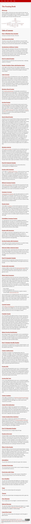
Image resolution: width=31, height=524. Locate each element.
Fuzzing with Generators (8, 230)
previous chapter (7, 76)
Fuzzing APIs (5, 366)
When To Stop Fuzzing (7, 447)
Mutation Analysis (6, 147)
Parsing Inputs (5, 204)
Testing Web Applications (8, 405)
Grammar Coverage (7, 192)
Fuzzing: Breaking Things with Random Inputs (13, 65)
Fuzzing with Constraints (8, 266)
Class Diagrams (6, 498)
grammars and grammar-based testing (21, 397)
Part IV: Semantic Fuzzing (9, 258)
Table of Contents (7, 30)
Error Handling (5, 478)
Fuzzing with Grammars (8, 169)
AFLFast (26, 109)
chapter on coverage (7, 149)
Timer (3, 488)
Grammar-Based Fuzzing (20, 268)
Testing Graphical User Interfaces (10, 416)
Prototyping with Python (8, 472)
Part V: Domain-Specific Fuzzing (10, 342)
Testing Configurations (7, 350)
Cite (27, 521)
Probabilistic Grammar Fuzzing (9, 218)
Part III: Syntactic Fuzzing (9, 163)
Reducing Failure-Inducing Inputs (10, 247)
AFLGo (4, 110)
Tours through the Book (8, 39)
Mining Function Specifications (9, 332)
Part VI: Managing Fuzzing (9, 428)
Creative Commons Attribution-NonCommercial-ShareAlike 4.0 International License (11, 520)
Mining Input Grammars (8, 275)
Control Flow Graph (6, 512)
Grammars (10, 205)
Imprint (2, 522)
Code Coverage (5, 74)
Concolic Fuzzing (6, 304)
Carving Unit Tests (6, 378)
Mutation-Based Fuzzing (8, 89)
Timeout (4, 493)
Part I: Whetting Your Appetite (10, 33)
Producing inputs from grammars (8, 194)
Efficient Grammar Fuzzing (8, 182)
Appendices (5, 460)
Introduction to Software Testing (10, 47)
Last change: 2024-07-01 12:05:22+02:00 (20, 521)
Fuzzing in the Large (7, 433)
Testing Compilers (6, 395)
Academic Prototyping (7, 465)
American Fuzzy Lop (9, 109)
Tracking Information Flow (14, 292)
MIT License (12, 521)
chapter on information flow (9, 306)
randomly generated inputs (8, 91)
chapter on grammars (8, 184)
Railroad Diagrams (6, 504)
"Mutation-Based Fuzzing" (12, 171)
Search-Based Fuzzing (7, 117)
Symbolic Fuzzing (6, 313)
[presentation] (8, 326)
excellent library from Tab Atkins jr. (17, 507)
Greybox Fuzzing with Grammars (10, 241)
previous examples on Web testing (22, 420)
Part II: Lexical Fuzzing (8, 58)
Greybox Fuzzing (6, 102)
